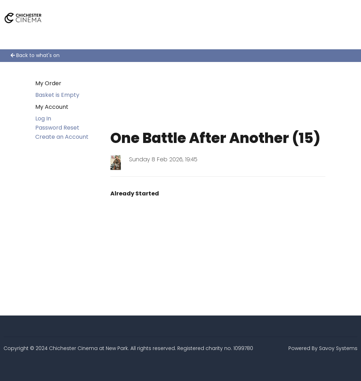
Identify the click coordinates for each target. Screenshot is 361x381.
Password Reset (57, 128)
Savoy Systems (338, 348)
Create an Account (61, 137)
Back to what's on (35, 55)
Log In (43, 118)
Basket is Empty (57, 95)
